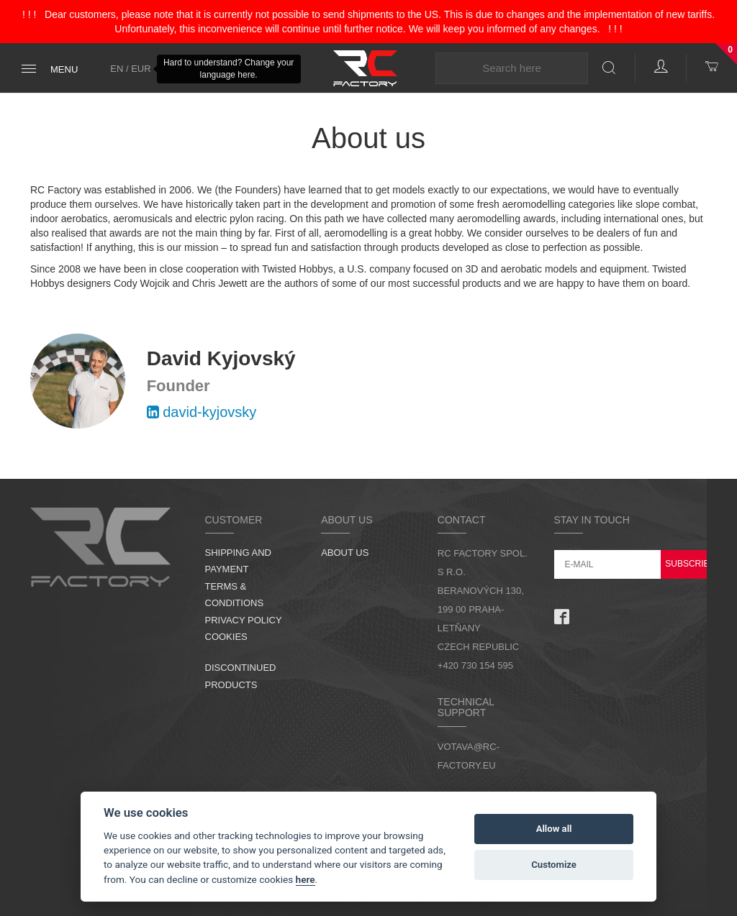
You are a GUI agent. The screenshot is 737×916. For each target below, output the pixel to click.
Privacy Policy (243, 620)
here (305, 879)
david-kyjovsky (202, 412)
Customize (554, 864)
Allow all (554, 828)
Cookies (226, 636)
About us (344, 552)
